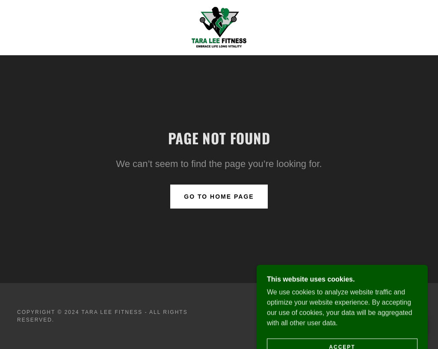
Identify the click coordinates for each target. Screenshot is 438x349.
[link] (219, 27)
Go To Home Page (219, 196)
